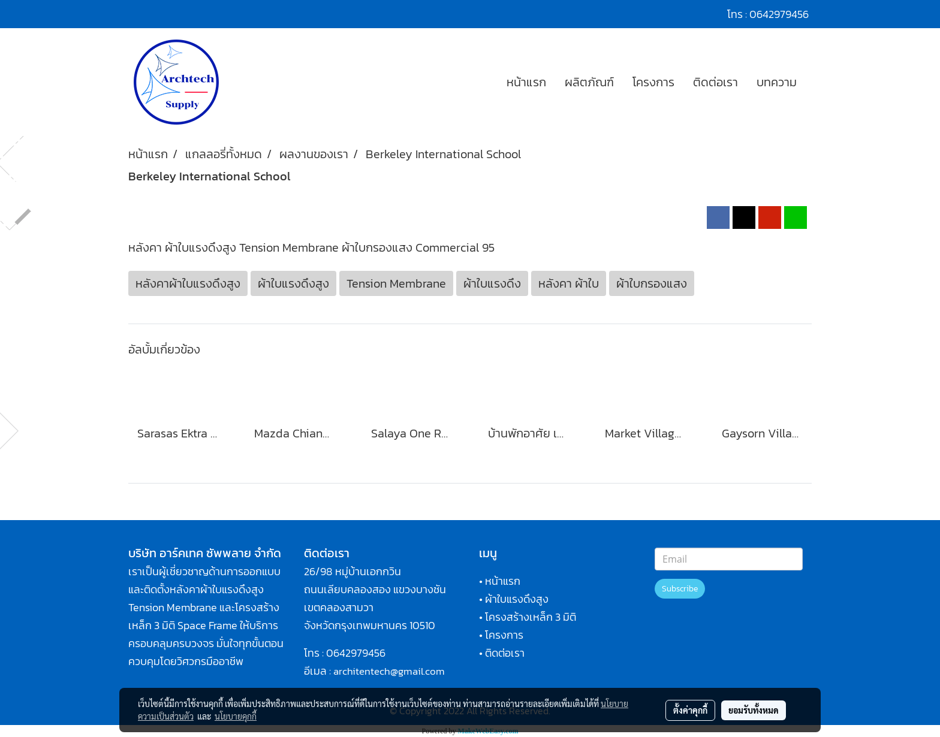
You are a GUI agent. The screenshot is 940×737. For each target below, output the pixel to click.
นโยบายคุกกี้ (236, 716)
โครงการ (653, 82)
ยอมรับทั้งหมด (753, 710)
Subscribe (680, 588)
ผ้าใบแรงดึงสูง (517, 599)
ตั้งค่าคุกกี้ (690, 710)
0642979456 (355, 653)
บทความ (777, 82)
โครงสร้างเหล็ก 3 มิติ (530, 617)
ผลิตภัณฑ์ (589, 82)
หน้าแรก (526, 82)
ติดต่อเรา (715, 82)
